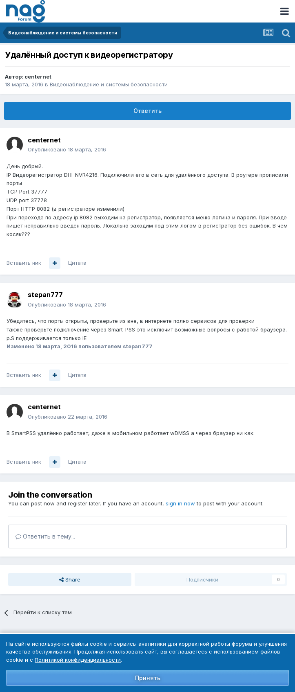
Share (69, 579)
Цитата (77, 262)
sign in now (180, 503)
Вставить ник (24, 262)
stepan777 (45, 295)
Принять (147, 677)
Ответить (147, 110)
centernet (37, 76)
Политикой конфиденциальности (78, 659)
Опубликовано (67, 149)
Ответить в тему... (45, 536)
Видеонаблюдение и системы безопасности (109, 84)
